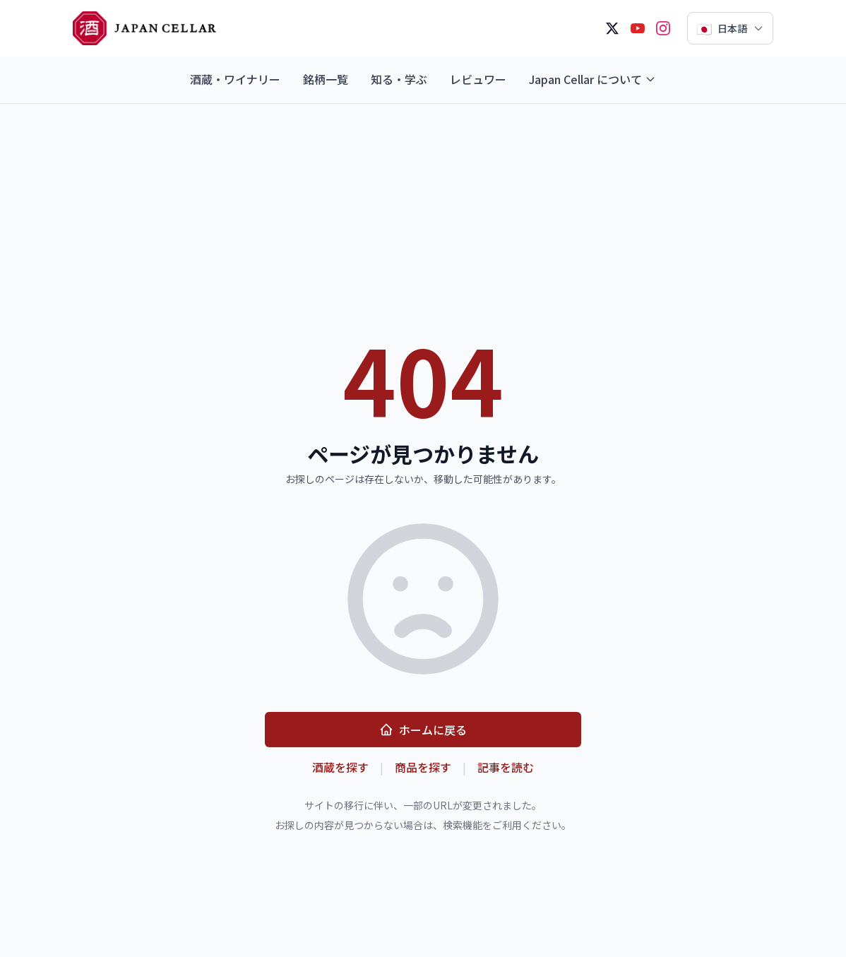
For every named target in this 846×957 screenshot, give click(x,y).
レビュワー (478, 79)
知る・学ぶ (399, 79)
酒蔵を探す (340, 767)
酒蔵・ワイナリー (235, 79)
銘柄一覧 (325, 79)
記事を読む (505, 767)
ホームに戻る (423, 729)
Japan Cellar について (592, 79)
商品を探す (423, 767)
